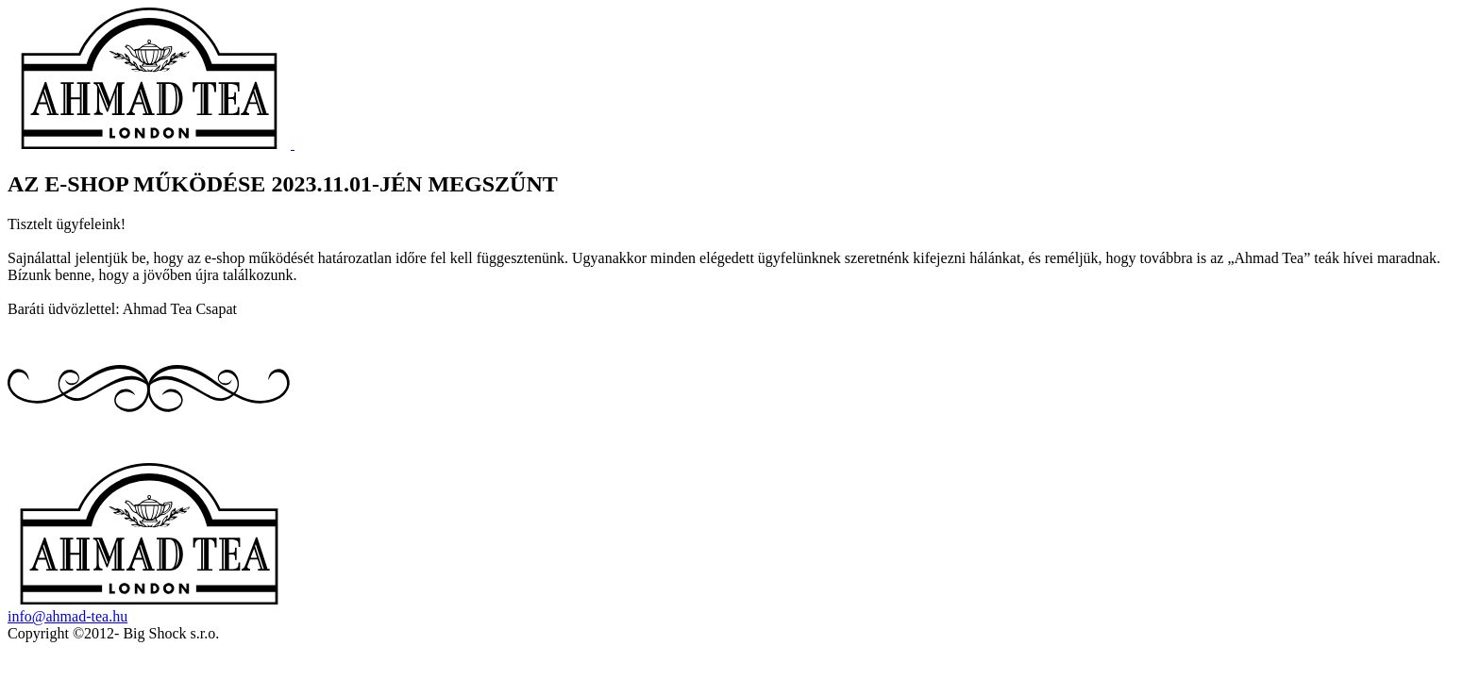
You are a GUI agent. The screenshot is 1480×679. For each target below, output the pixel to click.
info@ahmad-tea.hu (67, 616)
